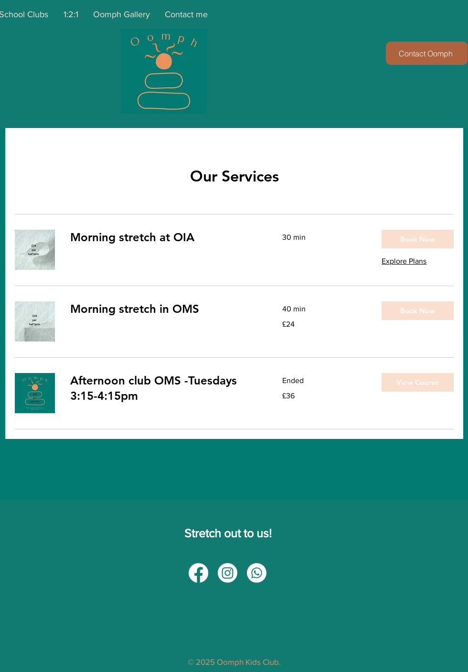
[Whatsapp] (256, 573)
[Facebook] (198, 573)
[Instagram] (227, 573)
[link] (164, 237)
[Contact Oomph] (427, 53)
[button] (418, 239)
